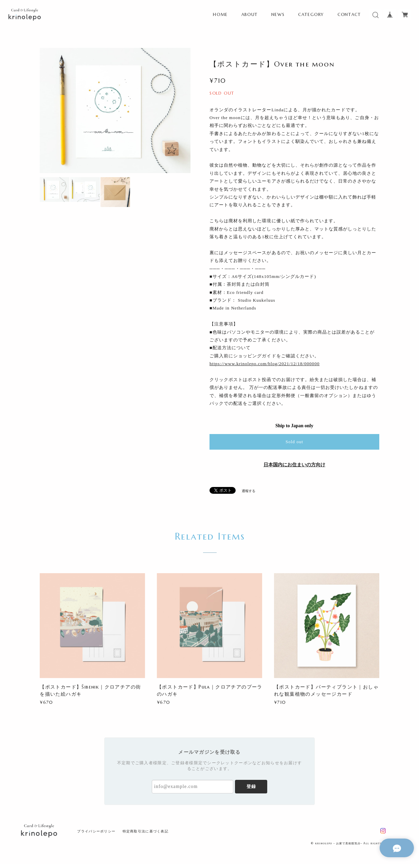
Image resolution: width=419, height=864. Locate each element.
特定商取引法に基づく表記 (145, 831)
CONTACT (349, 14)
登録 (251, 786)
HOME (220, 14)
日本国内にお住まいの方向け (294, 464)
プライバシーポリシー (96, 831)
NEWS (278, 14)
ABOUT (249, 14)
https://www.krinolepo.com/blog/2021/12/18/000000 (265, 363)
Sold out (294, 441)
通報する (248, 491)
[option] (115, 110)
